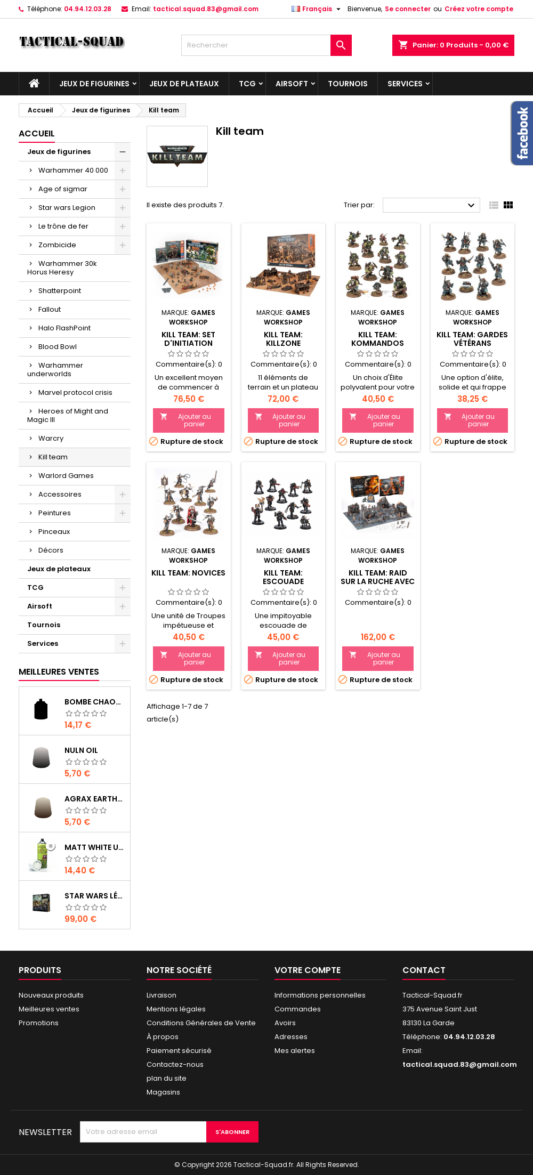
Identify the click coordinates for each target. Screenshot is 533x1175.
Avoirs (285, 1023)
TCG (247, 83)
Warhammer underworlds (55, 369)
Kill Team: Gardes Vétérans (472, 339)
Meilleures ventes (49, 1009)
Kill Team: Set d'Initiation (188, 339)
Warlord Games (66, 476)
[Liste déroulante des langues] (317, 9)
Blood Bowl (57, 347)
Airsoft (292, 83)
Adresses (291, 1037)
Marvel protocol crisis (75, 392)
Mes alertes (294, 1051)
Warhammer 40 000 (73, 170)
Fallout (49, 309)
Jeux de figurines (94, 83)
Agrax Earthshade (95, 799)
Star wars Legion (66, 207)
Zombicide (57, 245)
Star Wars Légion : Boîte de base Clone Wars (95, 896)
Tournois (348, 83)
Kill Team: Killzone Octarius (283, 343)
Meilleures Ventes (59, 672)
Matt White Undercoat (95, 847)
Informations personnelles (320, 995)
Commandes (297, 1009)
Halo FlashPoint (64, 328)
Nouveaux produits (51, 995)
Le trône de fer (63, 226)
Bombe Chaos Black (95, 702)
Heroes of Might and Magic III (67, 415)
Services (405, 83)
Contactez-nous (175, 1064)
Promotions (39, 1023)
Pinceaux (54, 531)
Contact (424, 970)
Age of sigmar (62, 189)
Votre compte (307, 970)
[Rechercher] (266, 45)
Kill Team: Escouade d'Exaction (283, 581)
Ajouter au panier (185, 420)
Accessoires (60, 494)
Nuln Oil (81, 750)
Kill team (53, 457)
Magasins (163, 1092)
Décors (50, 550)
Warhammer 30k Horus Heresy (62, 267)
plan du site (167, 1078)
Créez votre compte (479, 8)
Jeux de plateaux (184, 83)
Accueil (37, 133)
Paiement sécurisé (179, 1051)
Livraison (161, 995)
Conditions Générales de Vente (201, 1023)
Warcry (50, 438)
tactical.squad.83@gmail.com (206, 8)
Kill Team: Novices (188, 573)
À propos (163, 1037)
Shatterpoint (59, 291)
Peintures (54, 513)
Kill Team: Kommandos (377, 339)
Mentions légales (176, 1009)
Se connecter (408, 8)
